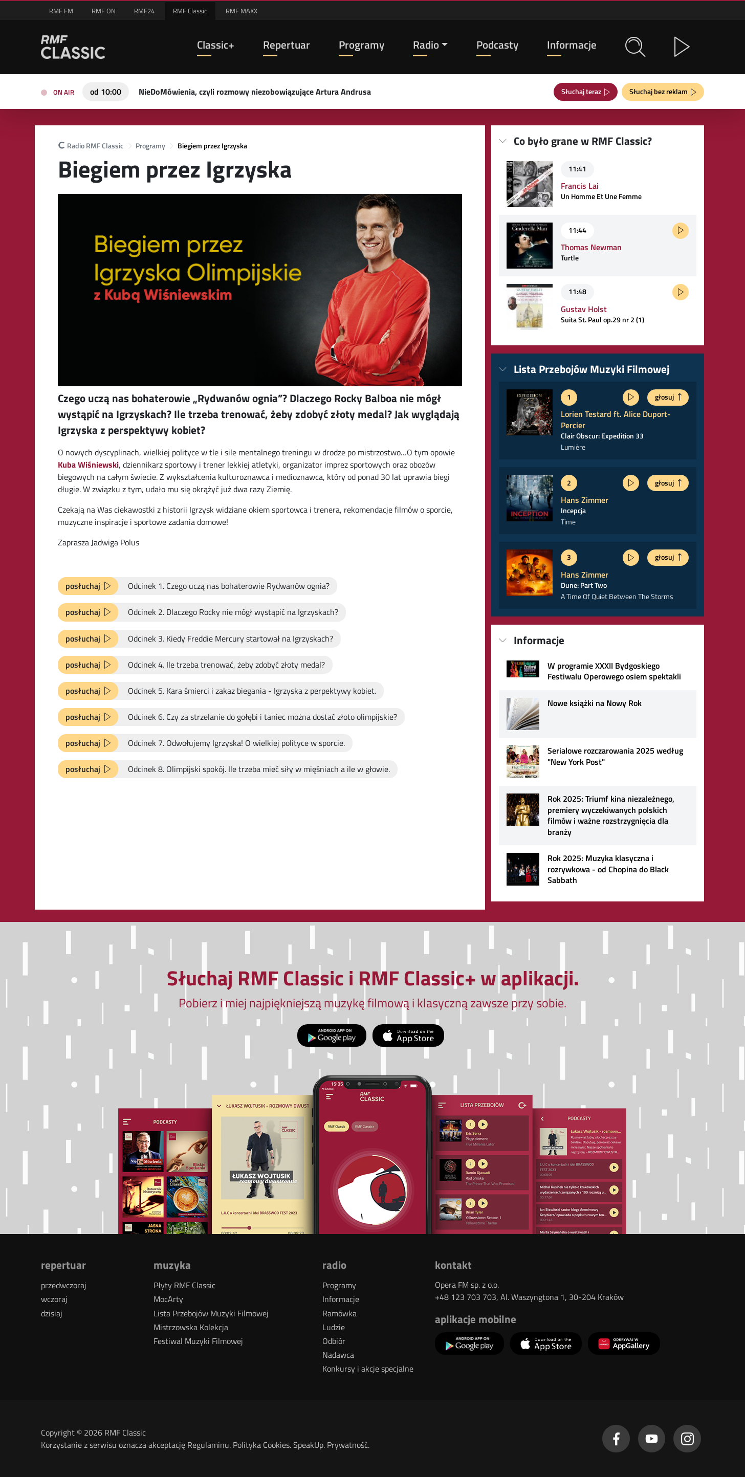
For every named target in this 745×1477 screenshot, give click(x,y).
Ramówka (339, 1313)
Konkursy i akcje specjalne (367, 1368)
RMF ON (104, 11)
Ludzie (333, 1327)
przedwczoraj (63, 1285)
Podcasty (497, 45)
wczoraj (54, 1299)
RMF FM (61, 11)
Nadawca (338, 1355)
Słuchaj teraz (582, 91)
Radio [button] (426, 45)
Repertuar (286, 45)
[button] (635, 47)
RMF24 (144, 11)
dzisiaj (51, 1313)
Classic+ (215, 45)
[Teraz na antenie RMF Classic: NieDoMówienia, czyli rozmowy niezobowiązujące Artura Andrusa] (255, 90)
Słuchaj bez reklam (660, 91)
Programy (361, 45)
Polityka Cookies (261, 1445)
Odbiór (333, 1341)
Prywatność (347, 1445)
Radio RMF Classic (90, 146)
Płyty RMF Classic (184, 1285)
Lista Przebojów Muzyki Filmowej (211, 1313)
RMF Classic (190, 11)
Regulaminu (208, 1445)
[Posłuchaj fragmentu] (680, 231)
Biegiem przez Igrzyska (212, 146)
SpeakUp (308, 1445)
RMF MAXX (241, 11)
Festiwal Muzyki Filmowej (198, 1341)
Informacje (572, 45)
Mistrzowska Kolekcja (191, 1327)
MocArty (168, 1299)
